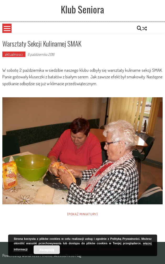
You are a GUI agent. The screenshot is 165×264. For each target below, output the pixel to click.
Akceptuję (46, 250)
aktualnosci (14, 54)
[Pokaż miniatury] (82, 214)
